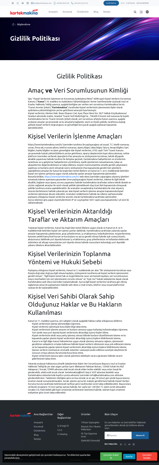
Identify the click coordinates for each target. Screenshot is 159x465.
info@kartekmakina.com (43, 3)
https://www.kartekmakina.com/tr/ (62, 176)
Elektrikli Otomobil (90, 440)
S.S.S (123, 3)
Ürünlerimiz (83, 11)
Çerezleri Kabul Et (111, 456)
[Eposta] (127, 435)
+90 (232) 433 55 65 (81, 3)
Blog (96, 11)
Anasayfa (53, 11)
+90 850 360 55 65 (62, 3)
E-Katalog (130, 3)
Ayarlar (129, 456)
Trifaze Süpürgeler (90, 422)
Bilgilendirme (143, 3)
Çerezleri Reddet (146, 456)
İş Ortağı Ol (63, 425)
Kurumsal (67, 11)
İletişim (106, 11)
